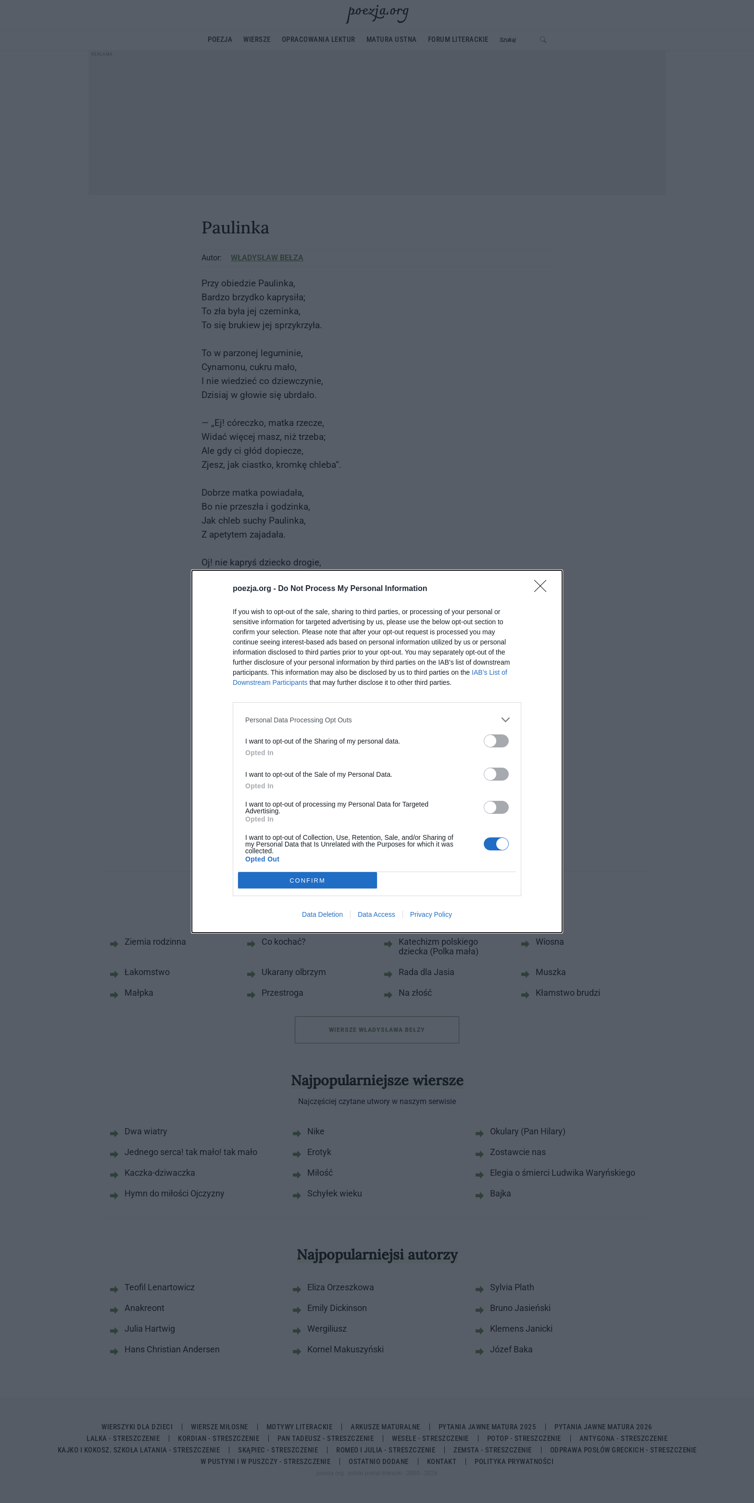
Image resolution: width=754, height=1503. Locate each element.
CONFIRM (307, 880)
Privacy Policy (431, 914)
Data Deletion (322, 914)
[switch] (496, 740)
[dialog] (377, 751)
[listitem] (377, 720)
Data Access (376, 914)
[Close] (543, 589)
